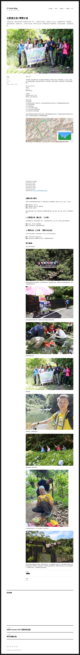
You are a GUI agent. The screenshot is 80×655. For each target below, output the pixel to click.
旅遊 (56, 8)
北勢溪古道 (8, 84)
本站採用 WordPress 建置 (16, 650)
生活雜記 (61, 8)
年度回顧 (68, 8)
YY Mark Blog (12, 8)
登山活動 (50, 8)
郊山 (7, 82)
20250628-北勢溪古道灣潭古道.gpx (39, 190)
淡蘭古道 (12, 84)
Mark (72, 8)
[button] (49, 130)
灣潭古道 (16, 84)
